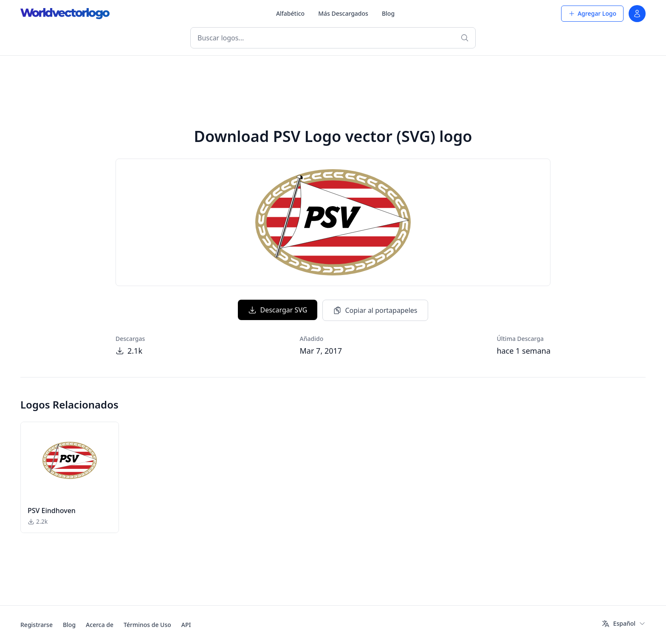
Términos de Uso (147, 625)
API (186, 625)
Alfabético (290, 13)
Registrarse (36, 625)
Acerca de (99, 625)
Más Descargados (343, 13)
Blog (388, 13)
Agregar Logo (592, 13)
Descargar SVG (277, 310)
